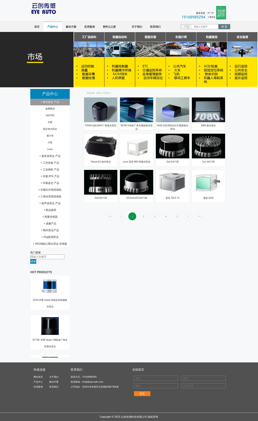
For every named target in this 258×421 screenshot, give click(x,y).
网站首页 (38, 377)
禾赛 (50, 122)
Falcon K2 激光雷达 (101, 161)
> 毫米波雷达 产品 (50, 156)
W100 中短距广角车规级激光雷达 (137, 127)
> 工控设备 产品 (50, 162)
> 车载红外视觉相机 (50, 189)
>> (199, 216)
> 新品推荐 (50, 210)
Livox (50, 149)
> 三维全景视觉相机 (50, 196)
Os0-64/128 (101, 198)
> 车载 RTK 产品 (50, 176)
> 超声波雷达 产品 (50, 203)
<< (109, 216)
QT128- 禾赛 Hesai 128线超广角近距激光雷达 (50, 325)
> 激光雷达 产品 (50, 102)
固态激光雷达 (50, 129)
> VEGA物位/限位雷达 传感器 (50, 243)
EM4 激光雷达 (208, 125)
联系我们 (155, 26)
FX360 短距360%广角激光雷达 (100, 125)
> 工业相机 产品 (50, 169)
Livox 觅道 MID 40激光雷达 (136, 161)
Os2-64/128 (173, 161)
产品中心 (52, 26)
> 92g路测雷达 (49, 237)
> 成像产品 (50, 223)
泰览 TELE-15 (172, 198)
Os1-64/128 (208, 161)
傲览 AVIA (208, 198)
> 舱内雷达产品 (50, 230)
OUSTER (50, 115)
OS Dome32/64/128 (136, 198)
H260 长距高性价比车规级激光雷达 (172, 127)
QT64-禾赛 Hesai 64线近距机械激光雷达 (50, 285)
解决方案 (71, 26)
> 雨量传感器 (50, 216)
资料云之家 (109, 26)
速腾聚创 (50, 108)
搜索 (33, 261)
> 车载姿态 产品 (50, 183)
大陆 (50, 142)
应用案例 (89, 26)
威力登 (50, 135)
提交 (142, 393)
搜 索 (224, 26)
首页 (36, 26)
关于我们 (137, 26)
